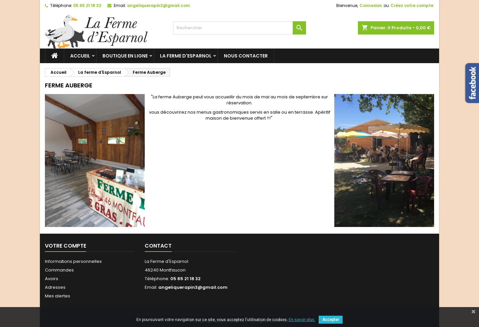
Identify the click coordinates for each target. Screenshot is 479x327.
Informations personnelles (73, 261)
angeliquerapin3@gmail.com (158, 5)
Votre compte (65, 246)
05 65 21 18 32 (87, 5)
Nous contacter (246, 56)
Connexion (371, 5)
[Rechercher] (239, 28)
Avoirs (51, 278)
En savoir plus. (302, 319)
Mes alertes (57, 296)
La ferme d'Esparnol (186, 56)
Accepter (330, 319)
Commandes (59, 270)
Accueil (80, 56)
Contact (158, 246)
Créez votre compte (412, 5)
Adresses (55, 287)
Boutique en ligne (125, 56)
